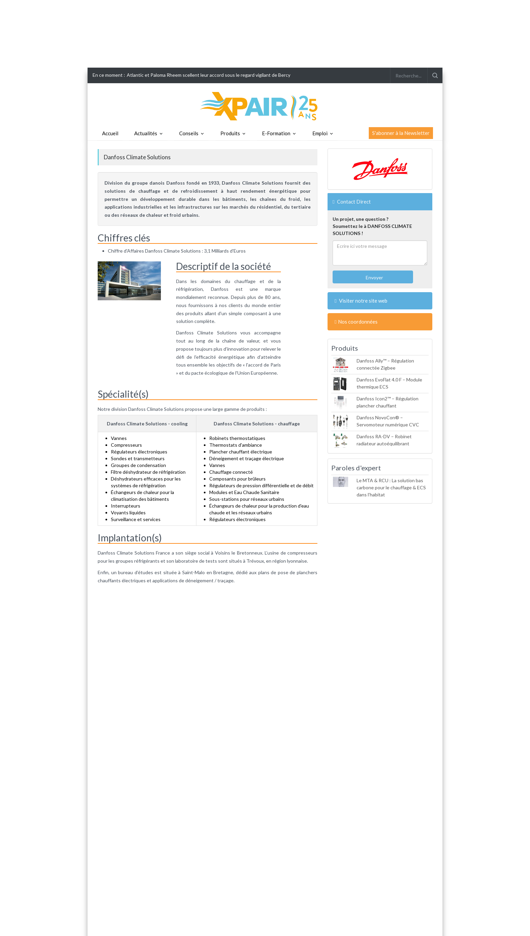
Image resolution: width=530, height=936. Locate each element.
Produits (230, 133)
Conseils (188, 133)
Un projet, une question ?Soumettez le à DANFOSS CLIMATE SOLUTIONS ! (372, 226)
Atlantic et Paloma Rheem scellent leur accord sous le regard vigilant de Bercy (208, 75)
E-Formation (276, 133)
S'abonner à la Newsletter (401, 133)
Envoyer (374, 277)
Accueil (110, 133)
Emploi (320, 133)
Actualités (145, 133)
